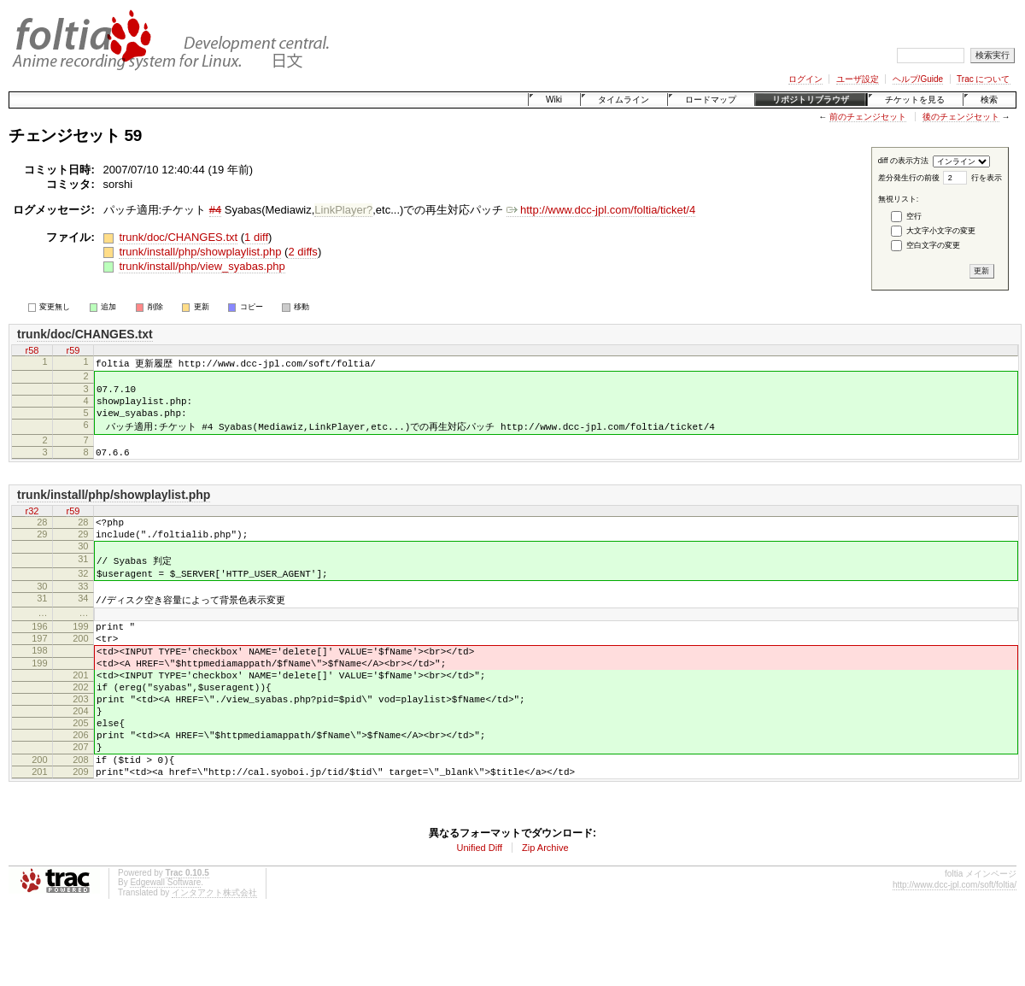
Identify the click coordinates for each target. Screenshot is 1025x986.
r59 (73, 350)
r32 (32, 528)
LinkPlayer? (343, 209)
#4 (215, 209)
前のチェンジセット (867, 116)
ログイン (805, 79)
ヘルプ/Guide (918, 79)
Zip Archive (545, 915)
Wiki (554, 99)
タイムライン (623, 99)
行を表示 (986, 177)
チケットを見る (915, 99)
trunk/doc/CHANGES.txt (178, 237)
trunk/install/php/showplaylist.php (200, 251)
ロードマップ (710, 99)
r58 (32, 350)
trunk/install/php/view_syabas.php (201, 266)
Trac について (983, 79)
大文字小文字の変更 (940, 230)
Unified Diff (479, 915)
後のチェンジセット (960, 116)
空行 (914, 216)
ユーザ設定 (857, 79)
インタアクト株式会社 (214, 960)
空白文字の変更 (933, 245)
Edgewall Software (165, 949)
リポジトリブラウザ (810, 99)
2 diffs (302, 251)
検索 (989, 99)
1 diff (256, 237)
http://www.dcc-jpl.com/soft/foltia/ (954, 952)
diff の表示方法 (903, 160)
